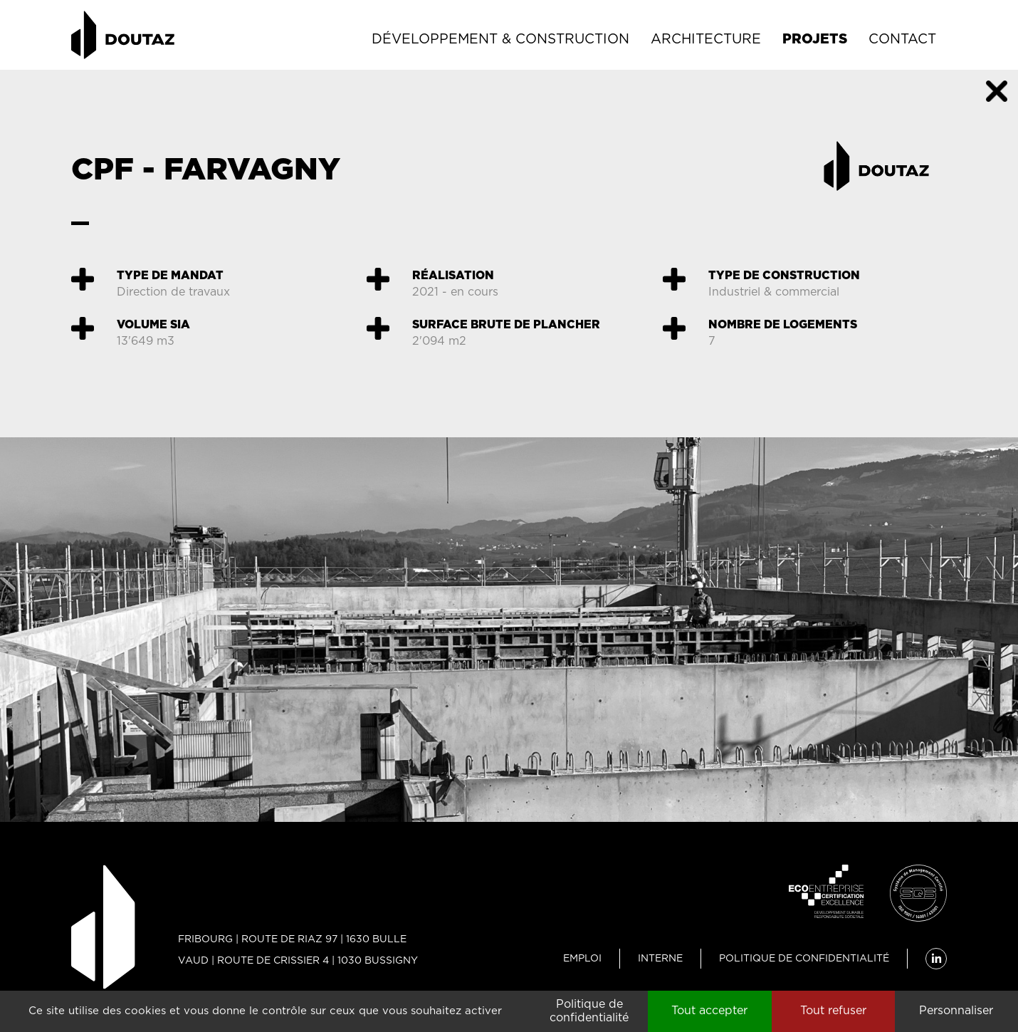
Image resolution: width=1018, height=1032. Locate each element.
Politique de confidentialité (804, 959)
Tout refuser (833, 1010)
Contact (902, 39)
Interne (660, 959)
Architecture (706, 39)
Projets (814, 39)
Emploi (582, 959)
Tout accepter (709, 1010)
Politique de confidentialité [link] (589, 1011)
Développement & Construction (500, 39)
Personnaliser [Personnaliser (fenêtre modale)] (956, 1010)
